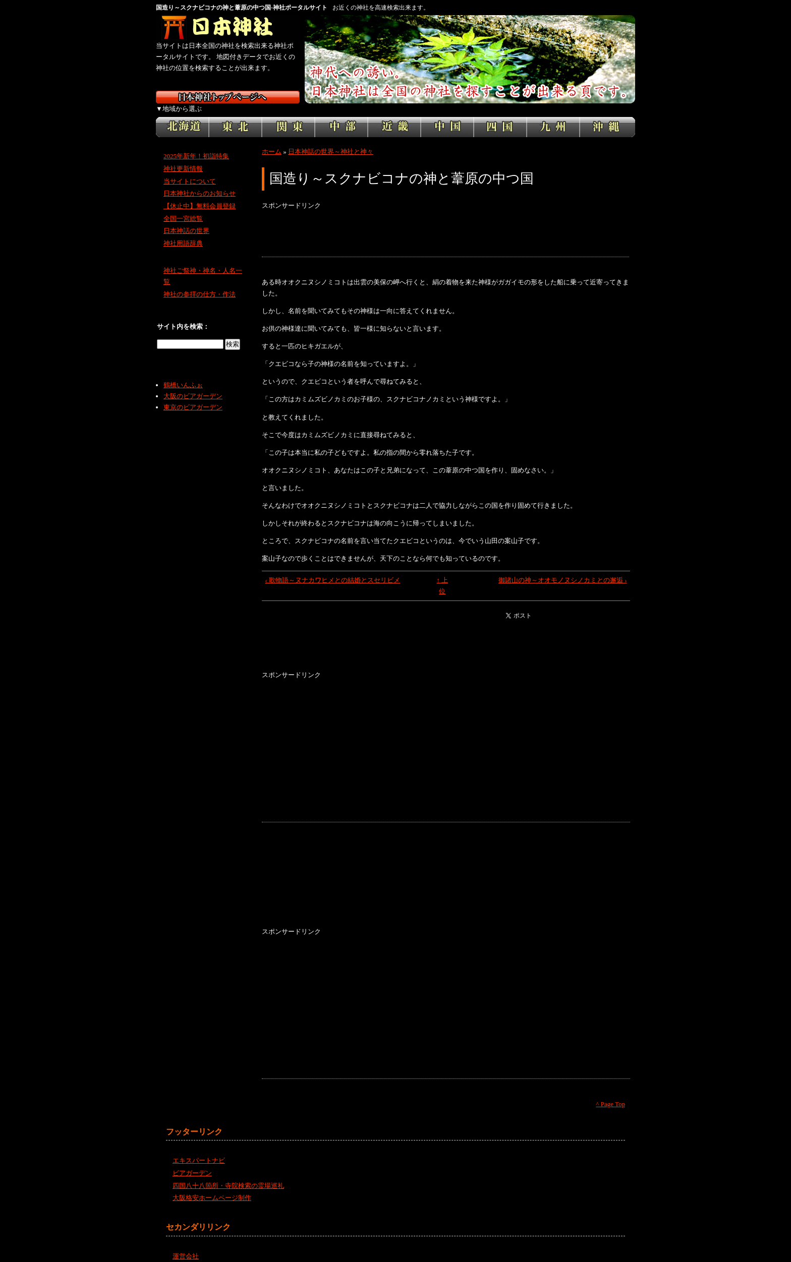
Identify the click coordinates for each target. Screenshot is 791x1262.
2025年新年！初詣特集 (196, 145)
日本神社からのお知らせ (199, 182)
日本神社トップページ (228, 97)
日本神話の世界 (186, 219)
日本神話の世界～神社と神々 (330, 140)
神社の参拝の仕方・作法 (199, 283)
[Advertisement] (445, 223)
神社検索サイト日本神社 (228, 27)
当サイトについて (189, 169)
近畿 (394, 116)
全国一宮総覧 (183, 207)
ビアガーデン (192, 1162)
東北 (235, 116)
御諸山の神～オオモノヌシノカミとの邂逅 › (562, 569)
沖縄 (607, 116)
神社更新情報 (183, 157)
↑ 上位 (442, 574)
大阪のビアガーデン (192, 385)
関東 (288, 116)
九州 (553, 116)
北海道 (182, 116)
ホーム (271, 140)
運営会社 (186, 1245)
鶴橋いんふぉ (183, 374)
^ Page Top (610, 1093)
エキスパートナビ (199, 1149)
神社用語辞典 (183, 232)
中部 (341, 116)
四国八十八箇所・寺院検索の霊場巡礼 (228, 1174)
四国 (500, 116)
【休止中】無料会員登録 (199, 195)
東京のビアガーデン (192, 396)
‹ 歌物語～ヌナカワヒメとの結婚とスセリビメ (333, 569)
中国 (447, 116)
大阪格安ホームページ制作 (212, 1186)
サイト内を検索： (183, 315)
